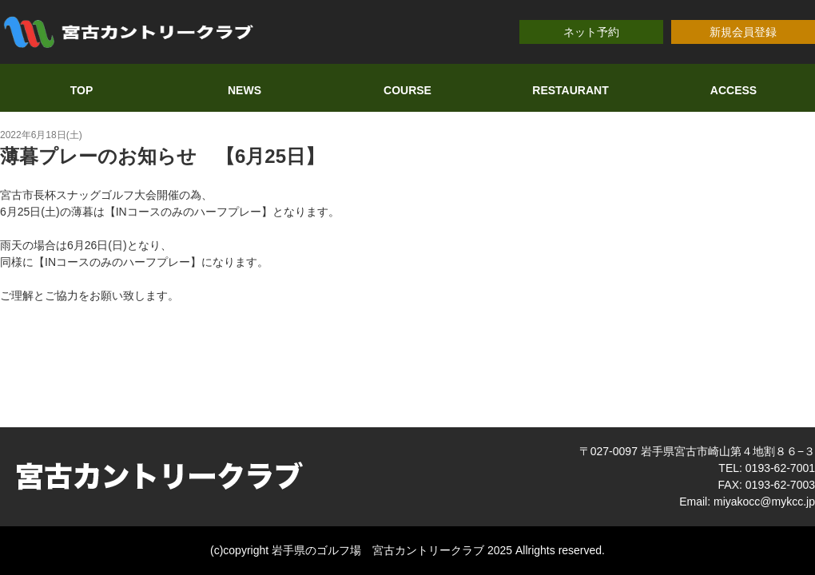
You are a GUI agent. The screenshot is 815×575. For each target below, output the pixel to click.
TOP (81, 90)
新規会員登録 (743, 32)
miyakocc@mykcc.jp (764, 501)
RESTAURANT (570, 90)
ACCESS (733, 90)
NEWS (244, 90)
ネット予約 (591, 32)
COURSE (407, 90)
